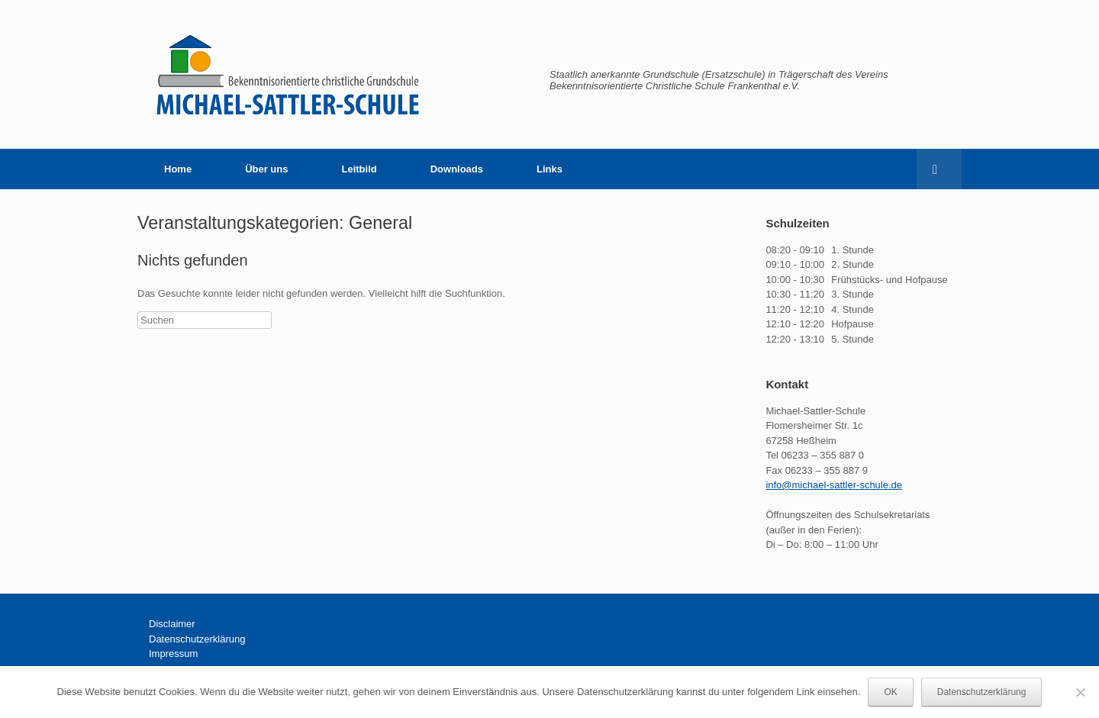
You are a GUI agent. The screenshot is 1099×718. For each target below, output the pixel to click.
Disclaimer (172, 623)
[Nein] (1080, 692)
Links (549, 169)
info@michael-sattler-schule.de (833, 485)
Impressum (173, 653)
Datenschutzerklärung (197, 639)
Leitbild (358, 169)
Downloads (456, 169)
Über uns (266, 169)
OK (890, 692)
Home (178, 169)
